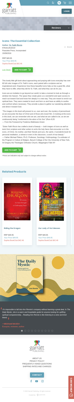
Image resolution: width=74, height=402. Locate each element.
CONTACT (37, 375)
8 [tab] (45, 331)
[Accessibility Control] (59, 3)
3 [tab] (29, 331)
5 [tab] (35, 331)
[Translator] (53, 2)
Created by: (37, 395)
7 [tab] (42, 331)
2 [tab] (25, 331)
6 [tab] (39, 331)
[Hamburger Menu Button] (70, 3)
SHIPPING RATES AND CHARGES (37, 366)
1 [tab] (22, 331)
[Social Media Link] (31, 381)
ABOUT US (37, 358)
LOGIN (67, 11)
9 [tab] (49, 331)
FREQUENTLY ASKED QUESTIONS (37, 364)
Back (68, 47)
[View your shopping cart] (64, 3)
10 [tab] (52, 331)
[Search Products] (48, 3)
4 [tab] (32, 331)
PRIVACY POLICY (37, 361)
